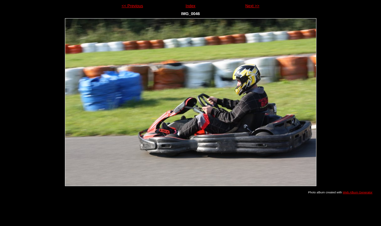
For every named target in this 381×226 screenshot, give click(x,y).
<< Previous (132, 5)
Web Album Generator (358, 192)
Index (190, 5)
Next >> (252, 5)
